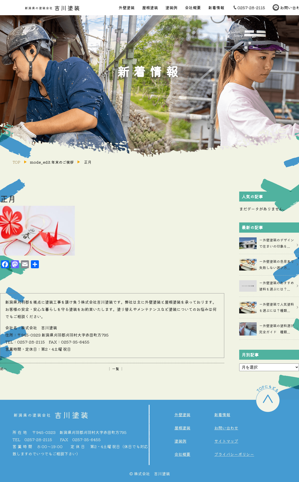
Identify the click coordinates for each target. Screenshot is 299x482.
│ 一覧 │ (116, 368)
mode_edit (52, 162)
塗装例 (171, 7)
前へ (3, 368)
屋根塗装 (150, 7)
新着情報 (216, 7)
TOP (16, 162)
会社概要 (193, 7)
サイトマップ (226, 441)
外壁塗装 (127, 7)
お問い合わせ (226, 428)
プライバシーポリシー (234, 454)
